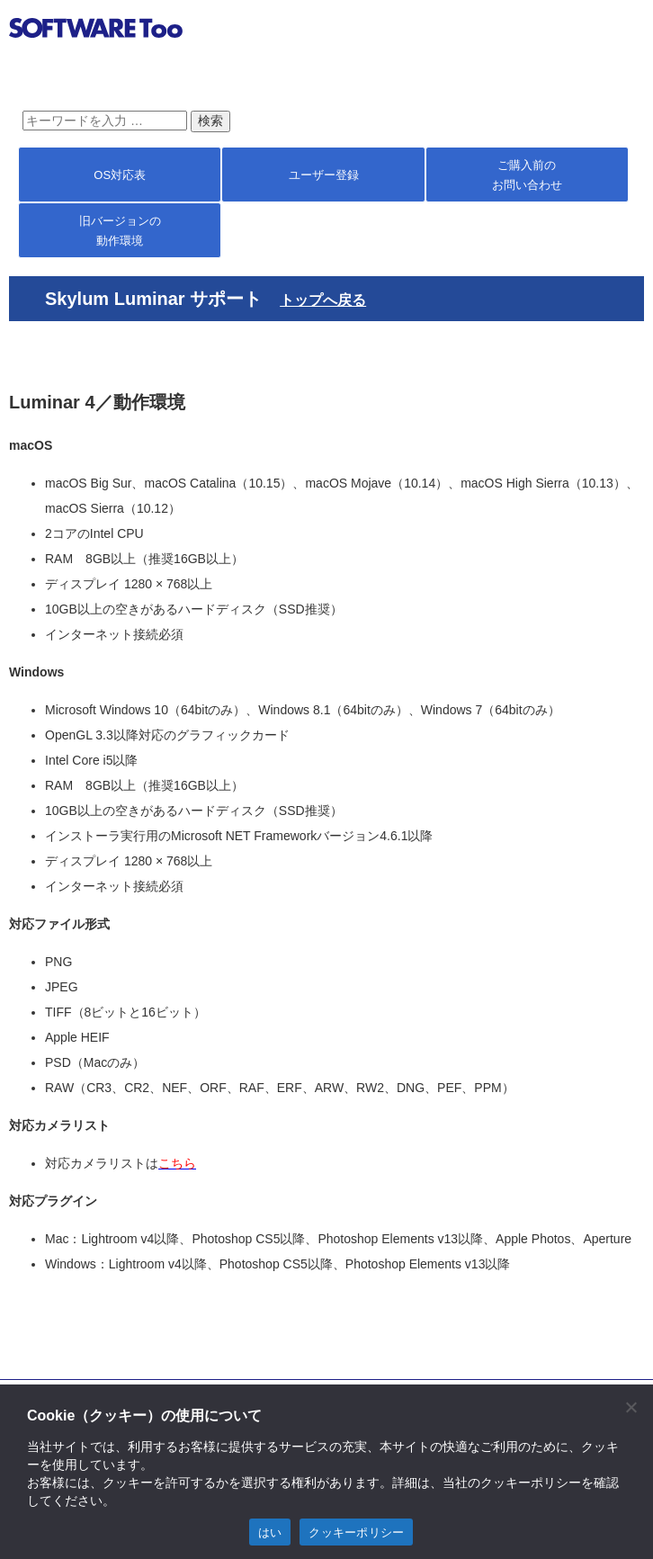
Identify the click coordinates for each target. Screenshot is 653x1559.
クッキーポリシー (356, 1532)
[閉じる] (631, 1407)
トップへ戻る (323, 300)
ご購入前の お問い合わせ (527, 175)
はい (270, 1532)
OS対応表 (120, 175)
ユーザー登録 (324, 175)
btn (622, 30)
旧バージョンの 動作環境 (120, 230)
